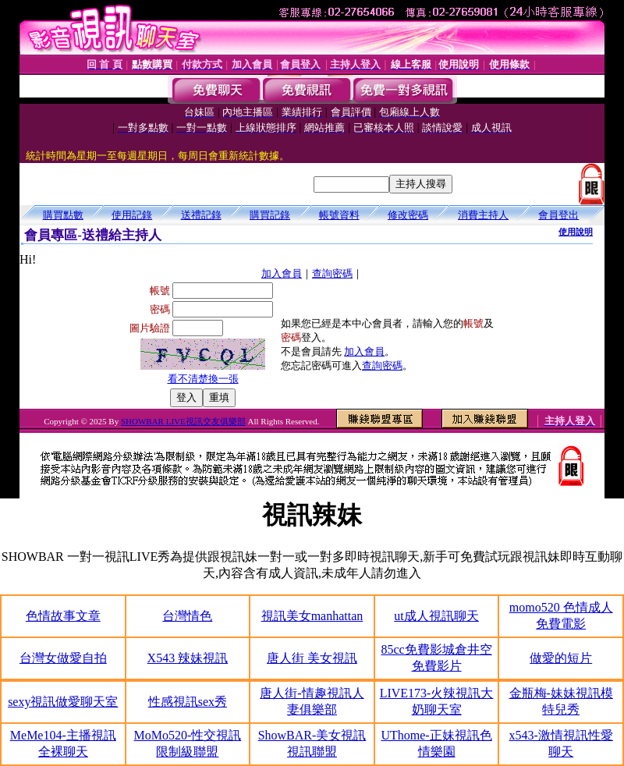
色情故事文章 (63, 615)
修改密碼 (408, 215)
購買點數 (63, 215)
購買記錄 (270, 215)
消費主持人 (483, 215)
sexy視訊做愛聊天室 (63, 701)
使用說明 (575, 231)
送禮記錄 (201, 215)
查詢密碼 (332, 273)
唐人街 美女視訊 (312, 658)
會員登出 (558, 215)
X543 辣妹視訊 (188, 658)
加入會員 (281, 273)
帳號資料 (339, 215)
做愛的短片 (561, 658)
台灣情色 (187, 615)
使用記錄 (132, 215)
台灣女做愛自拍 (63, 658)
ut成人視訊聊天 (436, 615)
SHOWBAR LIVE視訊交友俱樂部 (183, 421)
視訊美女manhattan (312, 615)
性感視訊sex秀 (187, 701)
